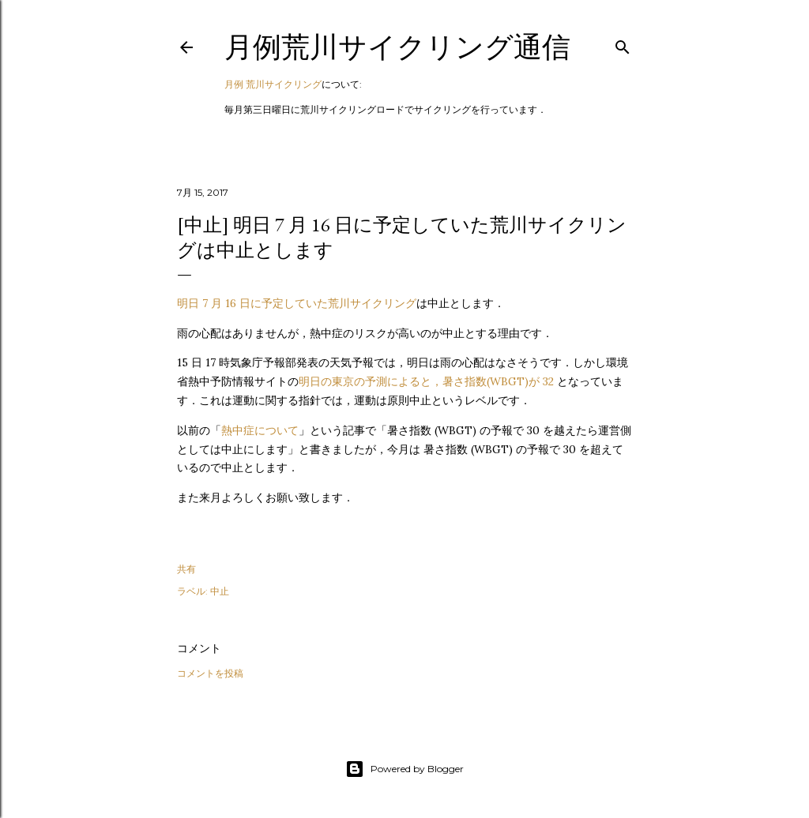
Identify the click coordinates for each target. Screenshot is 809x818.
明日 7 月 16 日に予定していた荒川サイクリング (296, 303)
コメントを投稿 (210, 673)
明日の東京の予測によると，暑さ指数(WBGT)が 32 (428, 381)
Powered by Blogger (404, 769)
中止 (219, 591)
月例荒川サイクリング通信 (397, 47)
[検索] (622, 43)
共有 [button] (186, 569)
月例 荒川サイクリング (273, 84)
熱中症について (260, 430)
